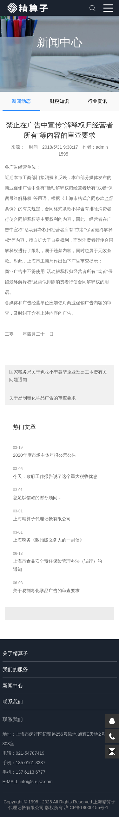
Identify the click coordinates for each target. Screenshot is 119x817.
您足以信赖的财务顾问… (37, 497)
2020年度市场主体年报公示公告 (44, 455)
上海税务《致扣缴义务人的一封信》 (48, 539)
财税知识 (59, 101)
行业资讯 (97, 101)
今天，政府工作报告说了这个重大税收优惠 (55, 476)
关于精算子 (15, 653)
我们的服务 (15, 669)
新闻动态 (21, 101)
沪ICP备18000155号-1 (86, 807)
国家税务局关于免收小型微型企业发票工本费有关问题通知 (58, 375)
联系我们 (13, 701)
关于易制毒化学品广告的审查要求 (42, 397)
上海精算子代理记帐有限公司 (42, 518)
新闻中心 (13, 685)
